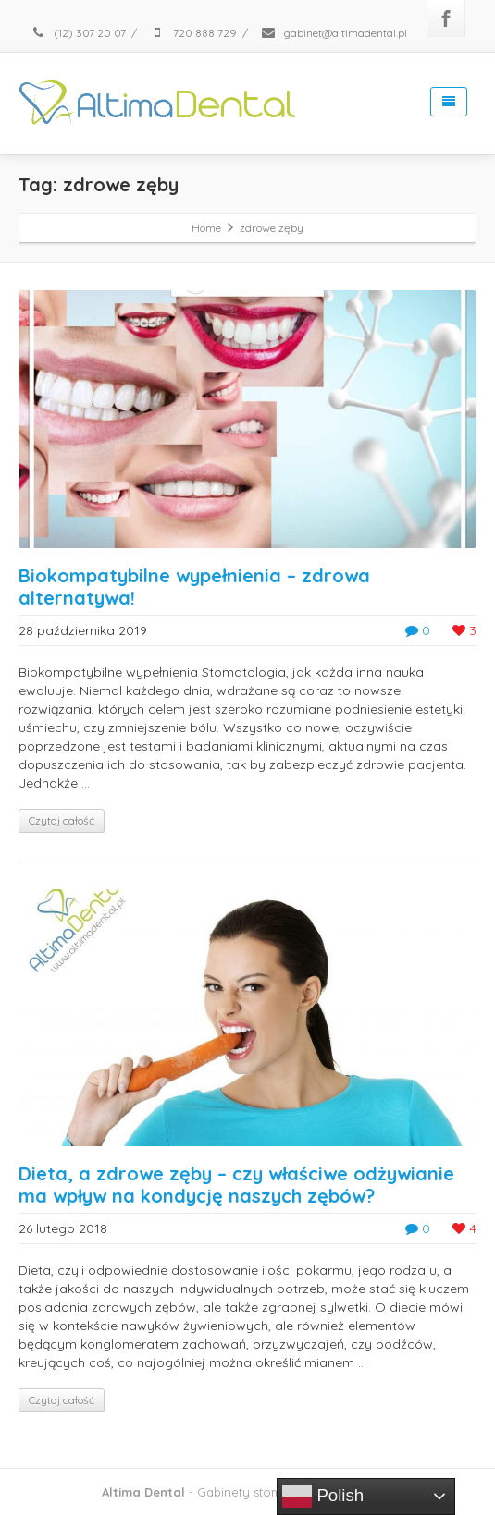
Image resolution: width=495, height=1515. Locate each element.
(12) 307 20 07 (78, 33)
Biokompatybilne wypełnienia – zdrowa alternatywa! (194, 586)
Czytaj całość (61, 820)
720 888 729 (193, 33)
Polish (323, 1496)
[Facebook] (445, 18)
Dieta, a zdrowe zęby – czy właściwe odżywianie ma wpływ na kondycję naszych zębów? (236, 1184)
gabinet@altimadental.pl (333, 33)
